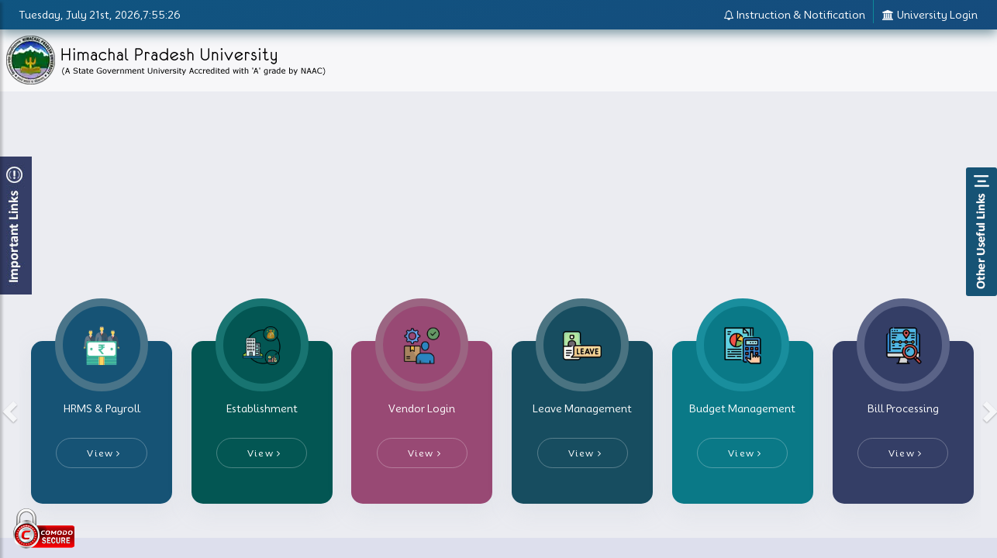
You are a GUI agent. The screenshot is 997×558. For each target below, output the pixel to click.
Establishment (262, 408)
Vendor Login (421, 408)
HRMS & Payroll (102, 408)
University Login (929, 15)
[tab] (101, 422)
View (103, 453)
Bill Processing (903, 408)
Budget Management (742, 408)
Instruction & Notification (794, 15)
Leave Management (582, 408)
